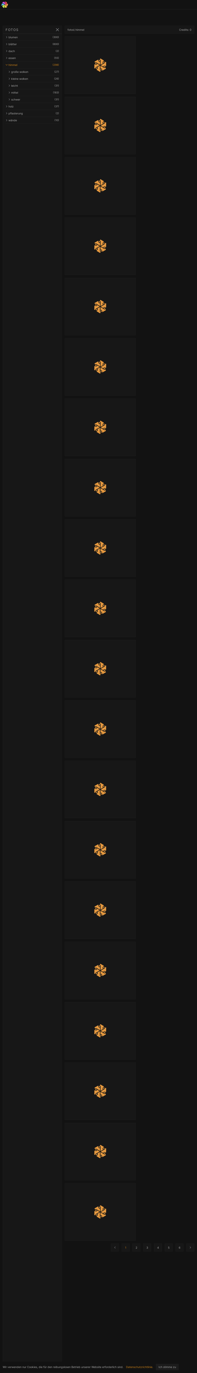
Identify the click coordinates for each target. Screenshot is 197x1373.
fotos (71, 29)
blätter (32, 44)
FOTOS (12, 30)
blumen (32, 37)
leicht (33, 85)
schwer (33, 99)
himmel (32, 65)
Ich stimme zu (167, 1367)
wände (32, 120)
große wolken (33, 71)
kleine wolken (33, 78)
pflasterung (32, 113)
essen (32, 58)
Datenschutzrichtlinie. (139, 1367)
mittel (33, 92)
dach (32, 51)
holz (32, 106)
